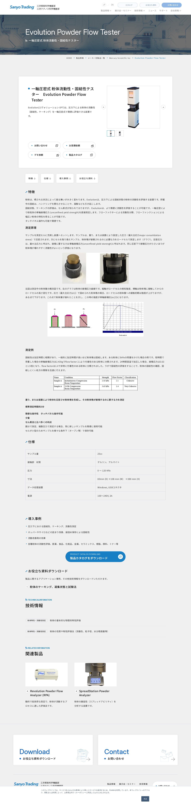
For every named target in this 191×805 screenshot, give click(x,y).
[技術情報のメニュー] (144, 10)
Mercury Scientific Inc (119, 58)
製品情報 (77, 58)
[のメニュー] (110, 10)
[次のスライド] (163, 107)
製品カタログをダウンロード (96, 556)
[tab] (111, 133)
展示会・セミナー (127, 784)
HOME (66, 58)
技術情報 (143, 784)
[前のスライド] (103, 107)
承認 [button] (145, 799)
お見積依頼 (74, 145)
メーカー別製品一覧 (94, 58)
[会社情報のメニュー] (180, 10)
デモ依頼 (38, 155)
